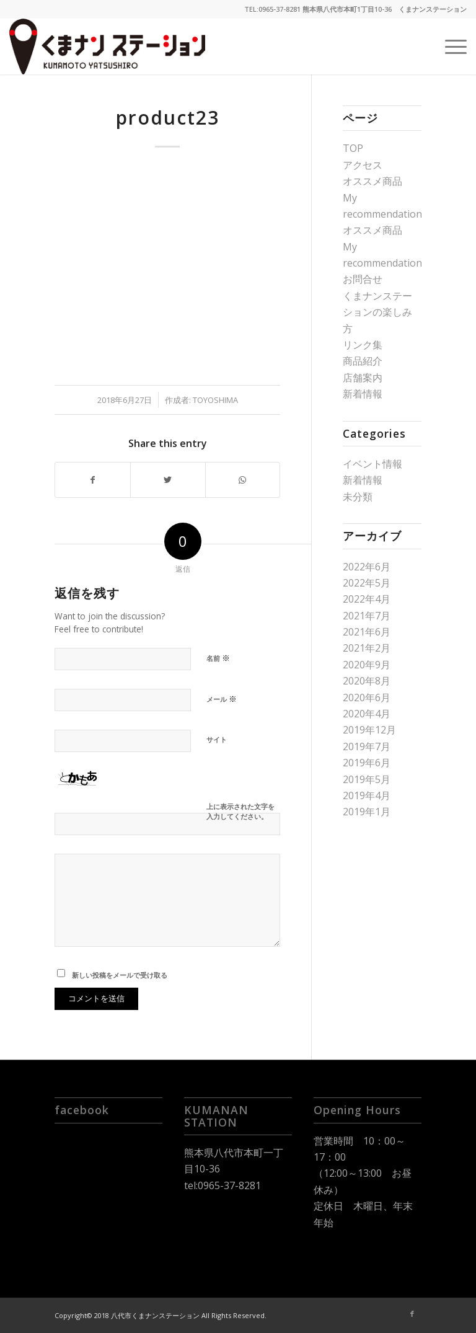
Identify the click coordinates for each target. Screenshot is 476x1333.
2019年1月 (366, 811)
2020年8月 (366, 681)
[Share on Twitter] (168, 480)
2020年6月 (366, 697)
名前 (218, 657)
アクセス (362, 165)
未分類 (357, 496)
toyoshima (215, 399)
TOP (353, 148)
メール (221, 698)
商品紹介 (362, 361)
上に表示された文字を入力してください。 (240, 812)
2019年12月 (369, 730)
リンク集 (362, 345)
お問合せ (362, 279)
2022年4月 (366, 599)
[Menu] (450, 46)
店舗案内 (362, 377)
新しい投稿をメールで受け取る (119, 975)
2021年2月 (366, 648)
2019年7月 (366, 746)
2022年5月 (366, 583)
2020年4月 (366, 713)
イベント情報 (372, 464)
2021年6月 (366, 632)
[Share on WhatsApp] (243, 480)
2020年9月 (366, 664)
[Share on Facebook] (92, 480)
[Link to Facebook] (412, 1313)
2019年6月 (366, 762)
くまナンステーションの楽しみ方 (377, 312)
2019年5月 (366, 779)
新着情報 (362, 394)
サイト (216, 739)
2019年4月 (366, 795)
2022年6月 (366, 567)
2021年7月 (366, 615)
